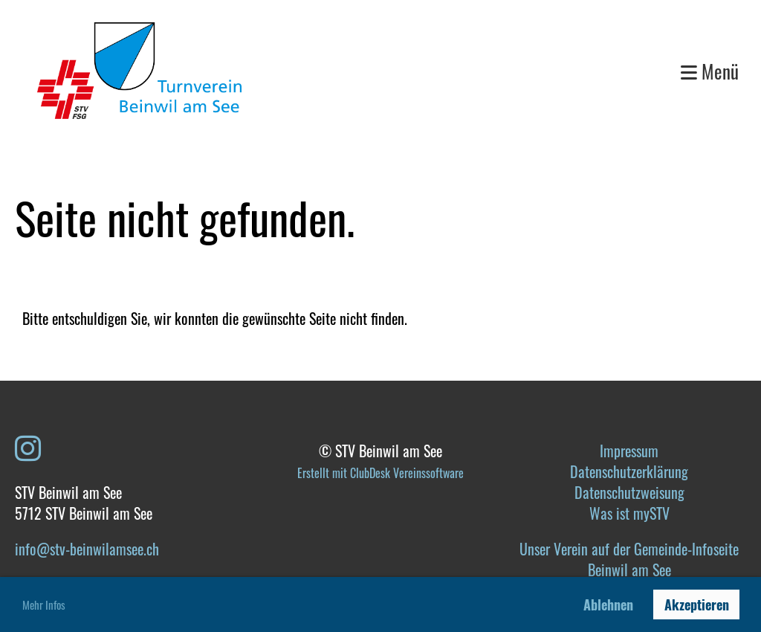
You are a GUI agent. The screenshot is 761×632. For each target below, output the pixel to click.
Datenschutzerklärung (629, 471)
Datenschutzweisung (629, 492)
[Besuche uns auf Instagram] (28, 446)
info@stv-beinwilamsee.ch (87, 549)
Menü (710, 71)
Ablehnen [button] (608, 604)
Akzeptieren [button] (696, 604)
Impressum (629, 450)
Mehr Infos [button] (43, 604)
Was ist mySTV (629, 513)
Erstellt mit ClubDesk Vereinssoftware (380, 473)
